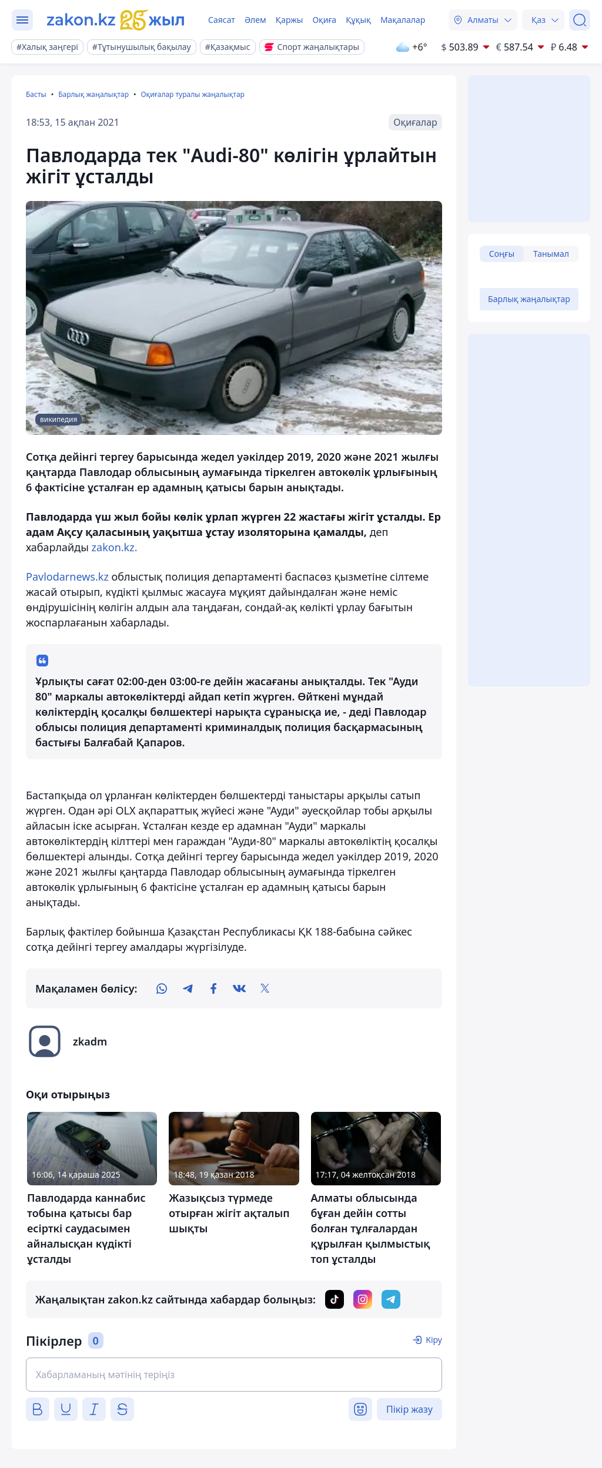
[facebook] (213, 988)
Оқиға (324, 19)
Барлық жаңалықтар (93, 94)
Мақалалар (402, 19)
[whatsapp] (161, 988)
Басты (36, 94)
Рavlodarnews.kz (67, 576)
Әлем (255, 19)
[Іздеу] (579, 20)
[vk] (239, 988)
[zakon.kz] (116, 20)
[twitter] (265, 988)
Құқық (358, 19)
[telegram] (187, 988)
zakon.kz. (115, 547)
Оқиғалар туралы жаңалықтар (192, 94)
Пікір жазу (409, 1409)
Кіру (434, 1339)
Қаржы (289, 19)
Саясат (221, 19)
